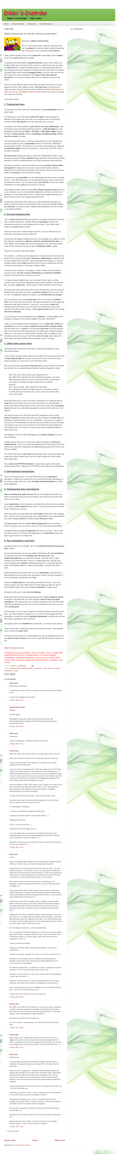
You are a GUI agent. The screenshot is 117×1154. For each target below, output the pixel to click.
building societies (27, 668)
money (16, 671)
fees (45, 668)
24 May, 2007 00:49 (16, 997)
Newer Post (10, 1140)
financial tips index (14, 648)
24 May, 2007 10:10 (16, 1047)
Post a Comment (13, 1131)
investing (57, 668)
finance (50, 668)
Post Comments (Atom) (22, 1145)
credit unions (38, 668)
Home (6, 24)
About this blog (18, 24)
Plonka (12, 751)
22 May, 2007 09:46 (16, 700)
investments (8, 671)
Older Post (60, 1140)
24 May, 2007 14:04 (16, 1126)
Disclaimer (31, 24)
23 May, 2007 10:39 (16, 726)
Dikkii (11, 683)
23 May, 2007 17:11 (16, 744)
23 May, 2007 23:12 (16, 847)
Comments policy (46, 24)
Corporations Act (31, 51)
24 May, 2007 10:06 (16, 1028)
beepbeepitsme (15, 707)
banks (18, 668)
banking (12, 668)
